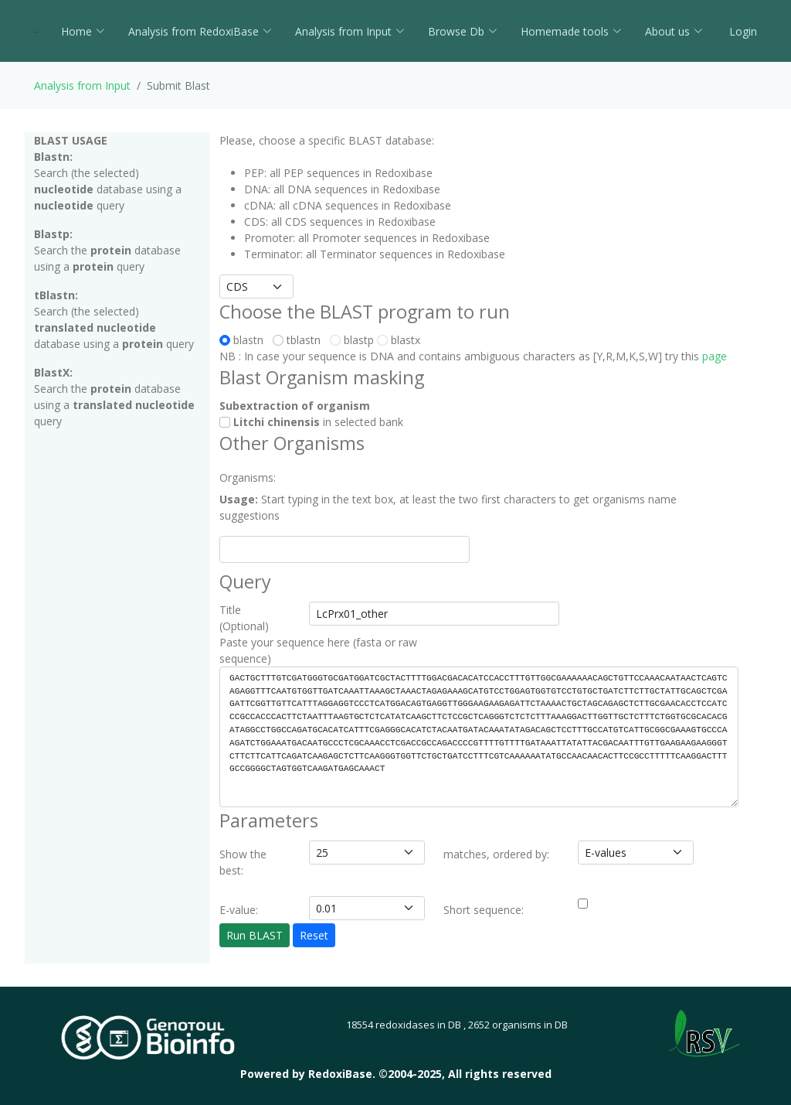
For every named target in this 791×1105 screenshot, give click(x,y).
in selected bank (311, 421)
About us (674, 31)
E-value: (238, 909)
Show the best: (242, 862)
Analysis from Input (350, 31)
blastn (244, 340)
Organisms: (247, 477)
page (714, 356)
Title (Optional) (244, 617)
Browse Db (462, 31)
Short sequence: (483, 909)
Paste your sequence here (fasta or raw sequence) (318, 650)
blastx (398, 340)
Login (741, 31)
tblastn (300, 340)
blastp (352, 340)
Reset (314, 935)
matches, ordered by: (496, 854)
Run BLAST (254, 935)
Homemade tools (571, 31)
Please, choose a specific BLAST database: (326, 140)
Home (83, 31)
